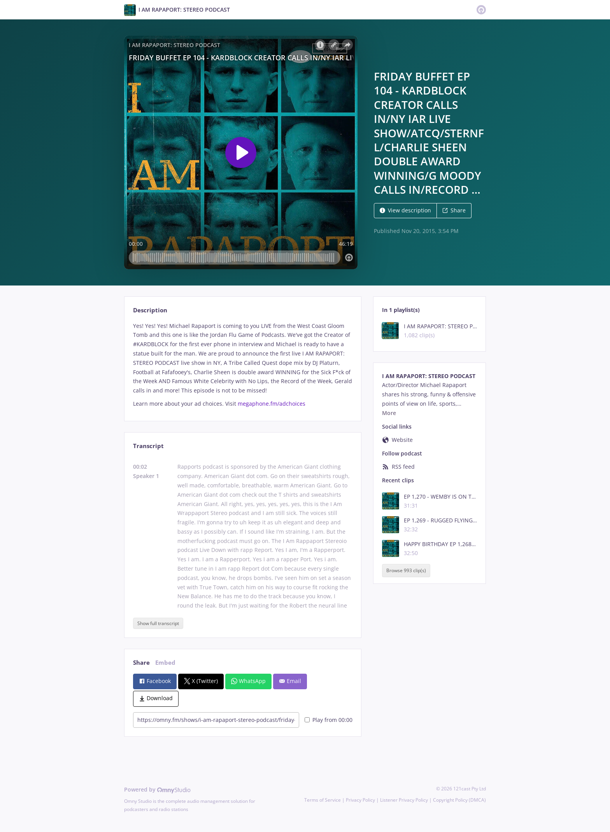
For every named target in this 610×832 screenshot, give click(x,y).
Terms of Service (322, 800)
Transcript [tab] (148, 446)
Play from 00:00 (328, 719)
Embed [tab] (165, 663)
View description (405, 210)
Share (454, 210)
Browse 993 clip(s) (406, 570)
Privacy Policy (360, 800)
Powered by (157, 789)
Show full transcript (158, 623)
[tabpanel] (242, 364)
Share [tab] (141, 663)
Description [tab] (150, 310)
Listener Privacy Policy (404, 800)
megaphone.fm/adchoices (271, 403)
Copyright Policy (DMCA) (459, 800)
